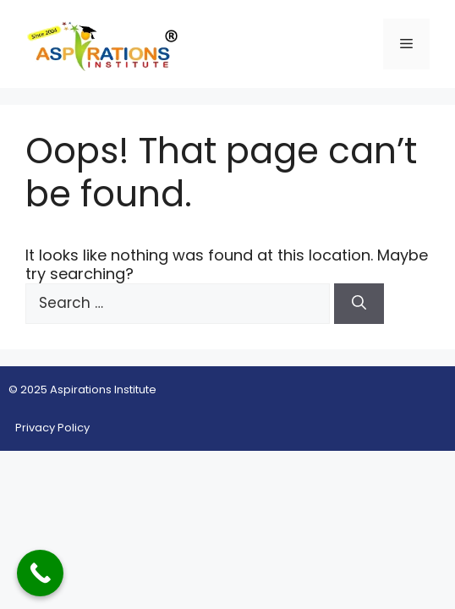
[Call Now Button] (40, 573)
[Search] (359, 303)
